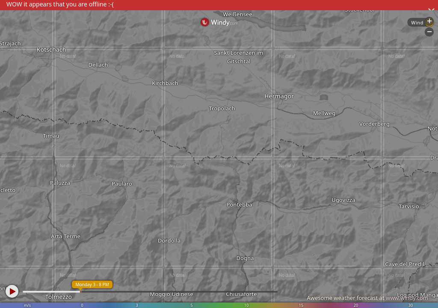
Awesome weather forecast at (367, 298)
